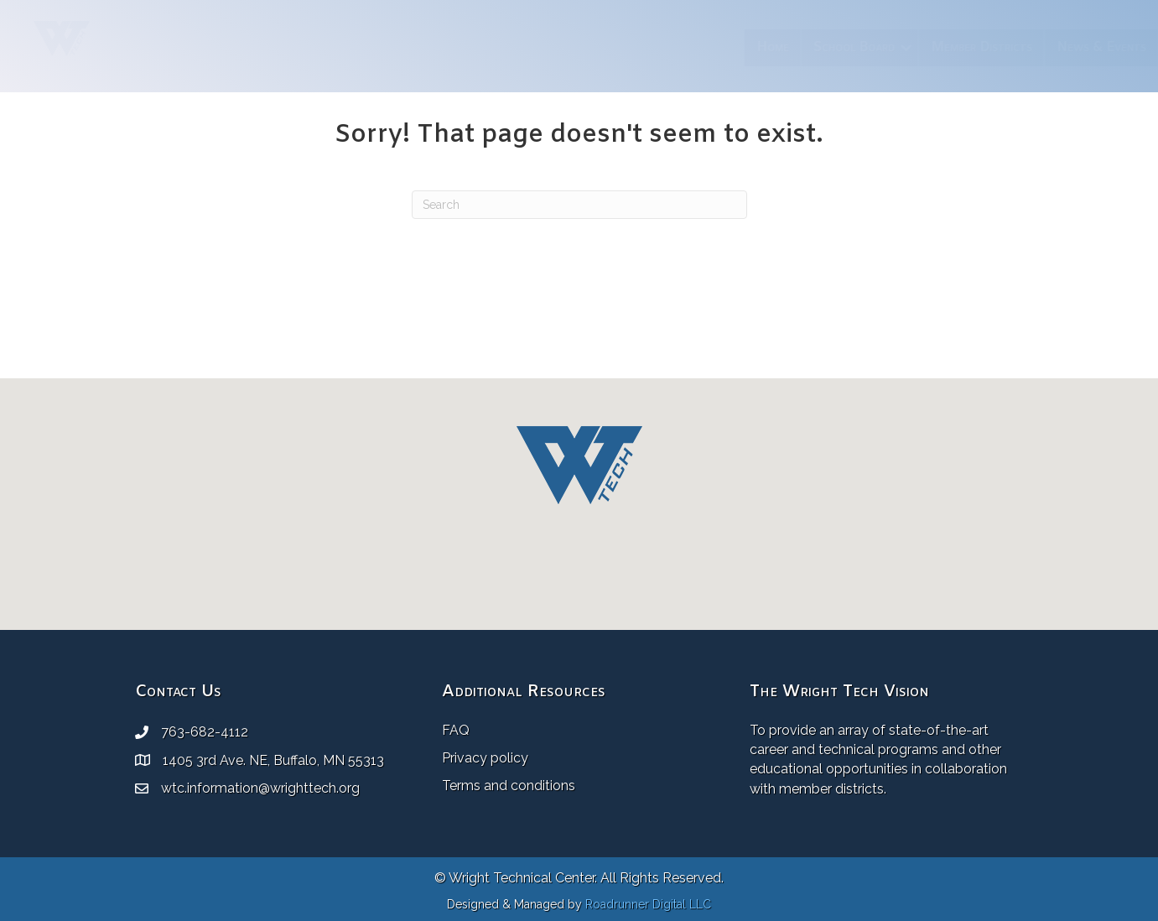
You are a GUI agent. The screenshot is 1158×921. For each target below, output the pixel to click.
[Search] (579, 204)
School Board (562, 47)
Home (481, 47)
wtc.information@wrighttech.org (260, 788)
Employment (1007, 47)
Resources (908, 47)
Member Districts (689, 47)
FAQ (456, 730)
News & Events (809, 47)
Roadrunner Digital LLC (648, 904)
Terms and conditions (508, 786)
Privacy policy (485, 758)
